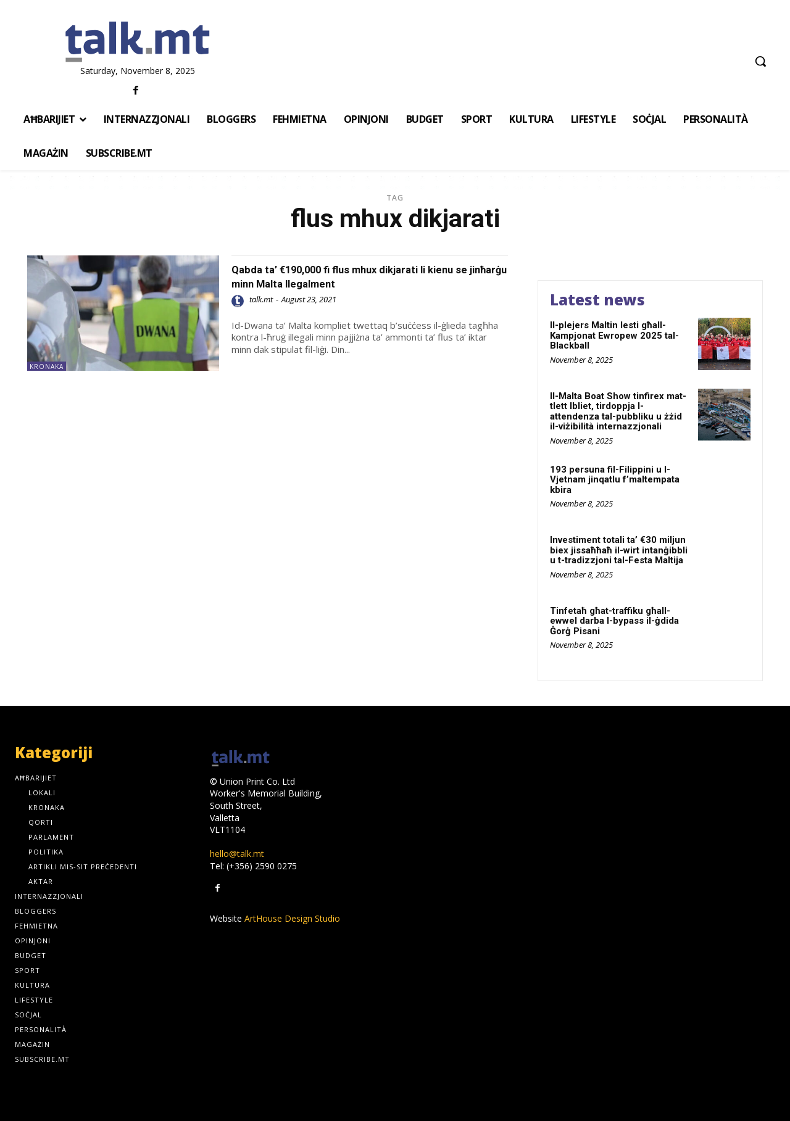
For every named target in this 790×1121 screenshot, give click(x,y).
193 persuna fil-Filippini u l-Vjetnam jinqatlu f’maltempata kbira (615, 479)
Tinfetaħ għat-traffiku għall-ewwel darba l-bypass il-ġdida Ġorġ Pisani (614, 621)
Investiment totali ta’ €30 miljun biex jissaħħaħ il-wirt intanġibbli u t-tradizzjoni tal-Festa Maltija (619, 550)
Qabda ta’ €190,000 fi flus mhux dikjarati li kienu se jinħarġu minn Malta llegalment (354, 276)
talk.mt (261, 299)
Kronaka (47, 366)
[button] (760, 61)
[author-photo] (239, 301)
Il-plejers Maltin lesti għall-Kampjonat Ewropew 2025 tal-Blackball (614, 335)
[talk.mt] (137, 43)
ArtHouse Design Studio (292, 918)
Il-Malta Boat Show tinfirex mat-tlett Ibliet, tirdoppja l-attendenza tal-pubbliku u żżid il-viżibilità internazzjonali (618, 411)
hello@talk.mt (237, 853)
